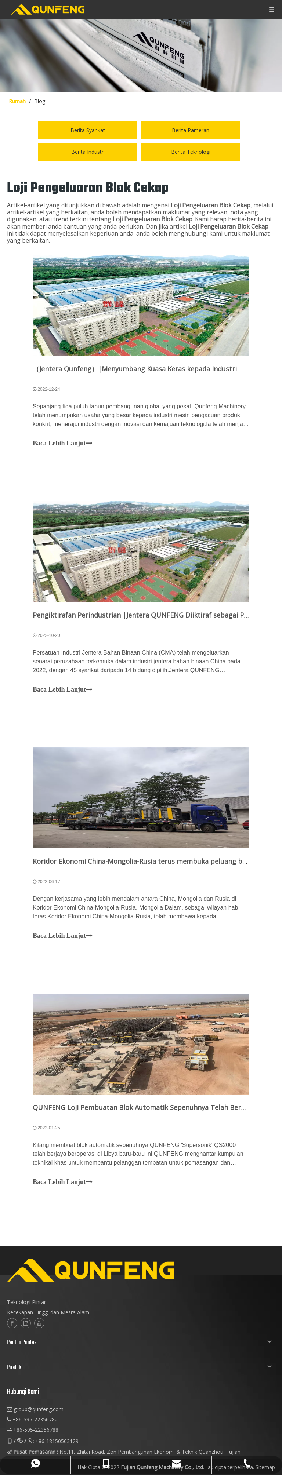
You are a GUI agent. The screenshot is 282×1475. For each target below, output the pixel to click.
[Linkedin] (26, 1323)
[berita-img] (141, 55)
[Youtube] (39, 1323)
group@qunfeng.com (39, 1409)
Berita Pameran (190, 130)
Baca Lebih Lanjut (63, 444)
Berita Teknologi (190, 151)
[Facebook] (12, 1323)
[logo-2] (127, 1270)
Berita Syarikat (87, 130)
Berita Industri (88, 151)
